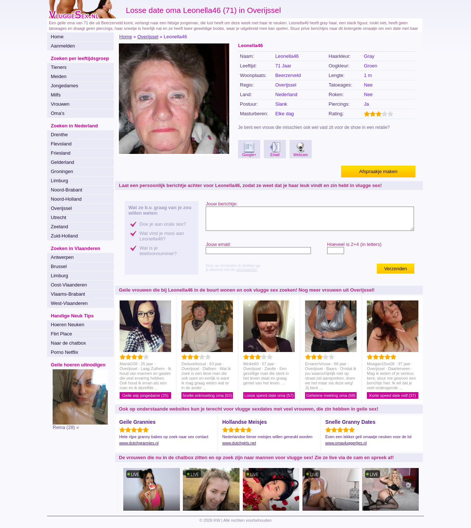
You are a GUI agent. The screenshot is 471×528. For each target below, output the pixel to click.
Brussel (59, 266)
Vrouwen (60, 104)
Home (57, 36)
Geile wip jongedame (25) (145, 395)
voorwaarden (246, 270)
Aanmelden (63, 46)
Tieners (59, 67)
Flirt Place (61, 334)
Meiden (59, 76)
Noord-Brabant (66, 190)
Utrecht (58, 217)
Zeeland (59, 226)
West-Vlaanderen (69, 303)
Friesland (60, 153)
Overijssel (61, 208)
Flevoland (61, 144)
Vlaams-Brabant (68, 294)
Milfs (56, 95)
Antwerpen (62, 257)
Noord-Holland (66, 199)
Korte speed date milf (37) (392, 395)
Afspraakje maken (378, 171)
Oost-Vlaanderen (69, 285)
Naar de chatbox (68, 343)
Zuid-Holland (64, 236)
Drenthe (59, 134)
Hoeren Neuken (67, 324)
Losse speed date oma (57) (269, 395)
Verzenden (395, 268)
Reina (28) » (66, 427)
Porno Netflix (64, 352)
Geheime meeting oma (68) (330, 395)
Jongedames (64, 85)
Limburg (59, 180)
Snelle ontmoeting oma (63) (207, 395)
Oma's (57, 113)
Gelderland (62, 162)
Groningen (62, 171)
